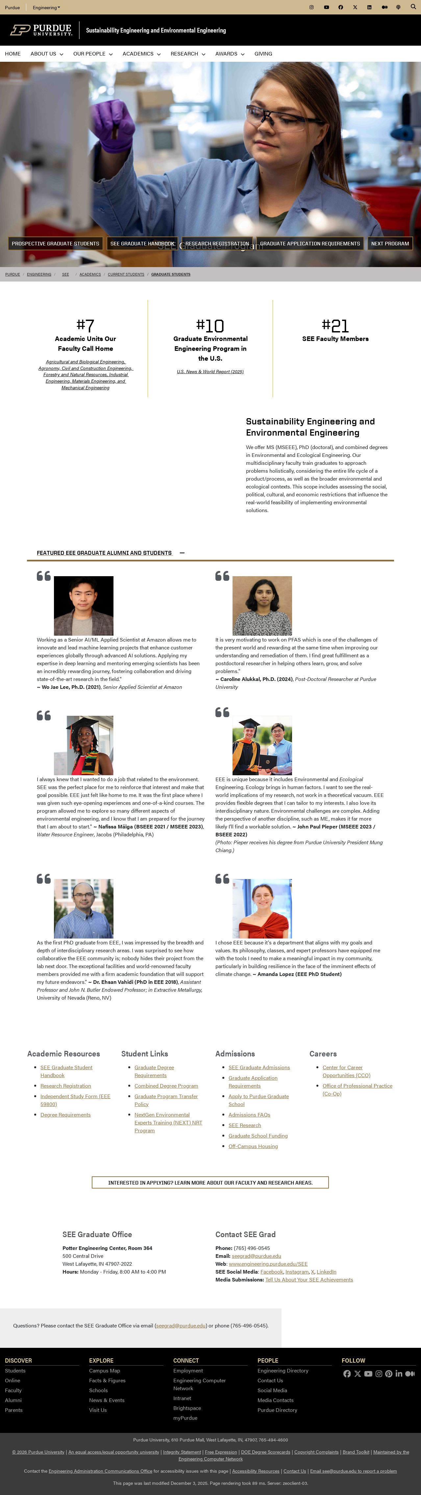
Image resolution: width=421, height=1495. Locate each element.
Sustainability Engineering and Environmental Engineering (156, 29)
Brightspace (187, 1408)
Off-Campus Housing (253, 1146)
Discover (18, 1360)
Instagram (297, 1271)
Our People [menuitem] (93, 53)
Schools (98, 1390)
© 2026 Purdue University (38, 1451)
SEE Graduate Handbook (142, 243)
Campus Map (104, 1370)
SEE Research (245, 1125)
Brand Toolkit (356, 1451)
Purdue (12, 7)
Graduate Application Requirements (310, 243)
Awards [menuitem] (230, 53)
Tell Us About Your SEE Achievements (309, 1279)
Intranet (182, 1398)
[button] (210, 550)
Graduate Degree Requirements (154, 1071)
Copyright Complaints (316, 1451)
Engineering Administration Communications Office (100, 1470)
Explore (101, 1360)
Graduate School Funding (258, 1135)
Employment (188, 1370)
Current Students (126, 274)
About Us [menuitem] (47, 53)
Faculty (13, 1390)
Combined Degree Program (166, 1085)
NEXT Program (390, 243)
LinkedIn (326, 1271)
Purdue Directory (277, 1410)
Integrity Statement (182, 1451)
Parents (14, 1410)
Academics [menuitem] (142, 53)
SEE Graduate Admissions (259, 1067)
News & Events (107, 1400)
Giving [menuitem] (263, 53)
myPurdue (185, 1417)
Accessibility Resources (256, 1470)
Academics (90, 274)
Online (12, 1380)
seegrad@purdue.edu (256, 1255)
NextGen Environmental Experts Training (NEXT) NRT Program (168, 1122)
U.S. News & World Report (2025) (210, 371)
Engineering (46, 7)
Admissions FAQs (249, 1114)
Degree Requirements (65, 1114)
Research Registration (217, 243)
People (268, 1360)
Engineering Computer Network (199, 1384)
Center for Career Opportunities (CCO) (346, 1071)
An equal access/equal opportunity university (113, 1451)
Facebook (271, 1271)
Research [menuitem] (188, 53)
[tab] (210, 550)
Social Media (272, 1390)
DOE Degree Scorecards (265, 1451)
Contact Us (270, 1380)
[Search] (413, 7)
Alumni (13, 1400)
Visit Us (98, 1410)
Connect (186, 1360)
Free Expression (221, 1451)
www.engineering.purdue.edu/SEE (268, 1263)
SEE (65, 274)
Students (15, 1370)
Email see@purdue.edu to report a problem (353, 1470)
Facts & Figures (107, 1380)
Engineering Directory (283, 1370)
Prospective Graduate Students (55, 243)
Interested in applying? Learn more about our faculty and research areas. (210, 1183)
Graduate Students (170, 274)
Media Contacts (276, 1400)
